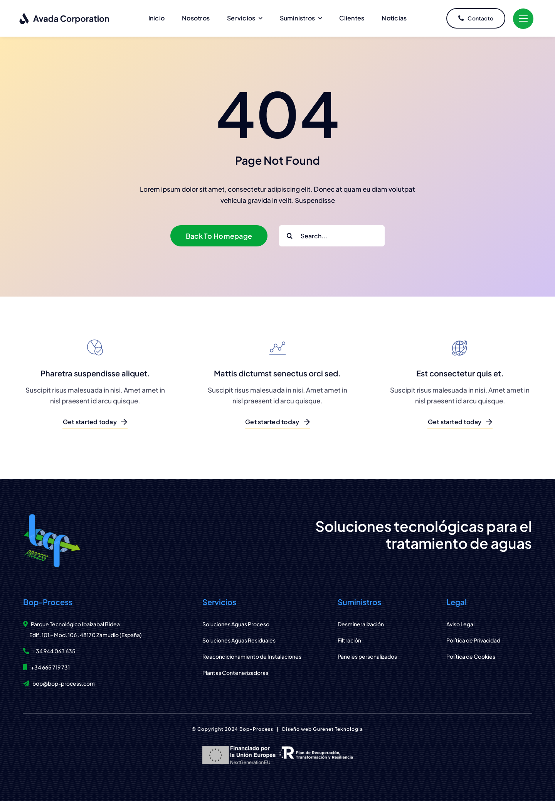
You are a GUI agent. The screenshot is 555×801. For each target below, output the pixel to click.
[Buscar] (289, 235)
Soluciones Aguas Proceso (235, 624)
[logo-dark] (64, 15)
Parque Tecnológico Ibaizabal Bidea (75, 624)
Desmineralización (361, 624)
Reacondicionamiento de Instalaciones (251, 656)
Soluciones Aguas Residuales (239, 640)
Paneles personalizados (367, 656)
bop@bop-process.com (63, 683)
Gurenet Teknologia (338, 729)
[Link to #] (523, 18)
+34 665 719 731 (50, 667)
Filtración (349, 640)
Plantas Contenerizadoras (235, 672)
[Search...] (332, 235)
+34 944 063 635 (54, 651)
